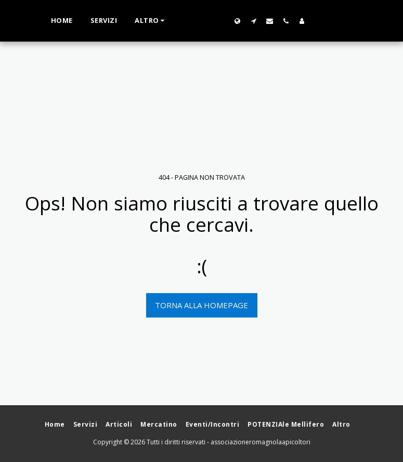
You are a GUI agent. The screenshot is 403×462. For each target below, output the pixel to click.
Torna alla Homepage (201, 305)
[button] (273, 20)
